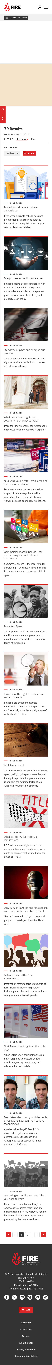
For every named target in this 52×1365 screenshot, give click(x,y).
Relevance (22, 139)
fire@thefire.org (17, 1288)
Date (33, 139)
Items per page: (13, 134)
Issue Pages (12, 153)
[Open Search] (39, 7)
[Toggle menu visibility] (46, 7)
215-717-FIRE (36, 1288)
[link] (13, 7)
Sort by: (9, 139)
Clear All (29, 153)
